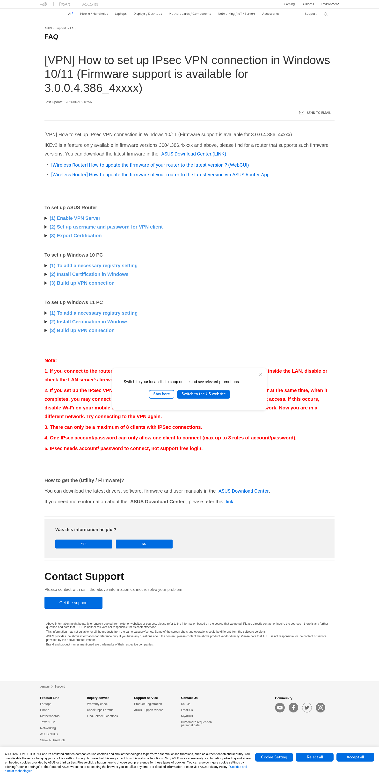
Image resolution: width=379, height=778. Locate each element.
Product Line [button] (49, 698)
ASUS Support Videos (148, 710)
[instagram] (320, 708)
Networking (48, 728)
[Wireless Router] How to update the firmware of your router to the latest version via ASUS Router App (160, 175)
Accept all (355, 757)
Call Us (185, 704)
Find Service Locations (102, 716)
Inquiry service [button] (98, 698)
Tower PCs (47, 722)
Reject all (315, 757)
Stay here (161, 394)
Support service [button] (146, 698)
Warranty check (98, 704)
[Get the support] (73, 603)
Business (308, 4)
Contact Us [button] (189, 698)
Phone (44, 710)
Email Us (187, 710)
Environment (330, 4)
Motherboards (49, 716)
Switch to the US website (204, 394)
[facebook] (293, 708)
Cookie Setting (274, 757)
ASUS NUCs (49, 734)
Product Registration (148, 704)
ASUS (48, 28)
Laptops (45, 704)
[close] (260, 374)
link (229, 501)
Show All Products (53, 740)
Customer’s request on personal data (196, 724)
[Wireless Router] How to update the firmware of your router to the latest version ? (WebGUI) (150, 165)
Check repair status (100, 710)
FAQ (72, 28)
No (109, 544)
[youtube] (280, 708)
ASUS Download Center (244, 491)
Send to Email (319, 113)
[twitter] (307, 708)
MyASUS (187, 716)
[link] (48, 14)
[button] (289, 4)
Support (61, 28)
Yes (72, 544)
